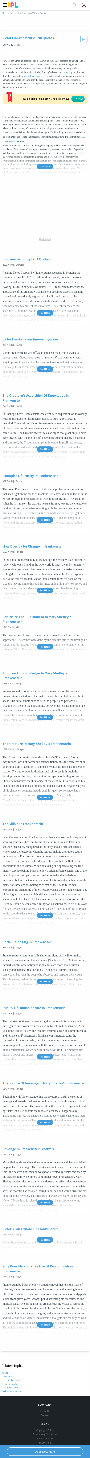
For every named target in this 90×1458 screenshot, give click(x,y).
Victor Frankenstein (33, 76)
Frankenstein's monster (11, 1369)
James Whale (7, 1354)
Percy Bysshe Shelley (10, 1358)
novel (67, 72)
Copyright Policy (45, 1413)
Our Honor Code (45, 1421)
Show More (44, 144)
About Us (45, 1394)
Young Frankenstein (10, 1362)
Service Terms (45, 1430)
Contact (45, 1398)
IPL (4, 13)
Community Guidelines (45, 1417)
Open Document (45, 1451)
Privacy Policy (45, 1425)
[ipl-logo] (13, 6)
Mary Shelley (7, 1351)
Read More (45, 290)
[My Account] (85, 5)
